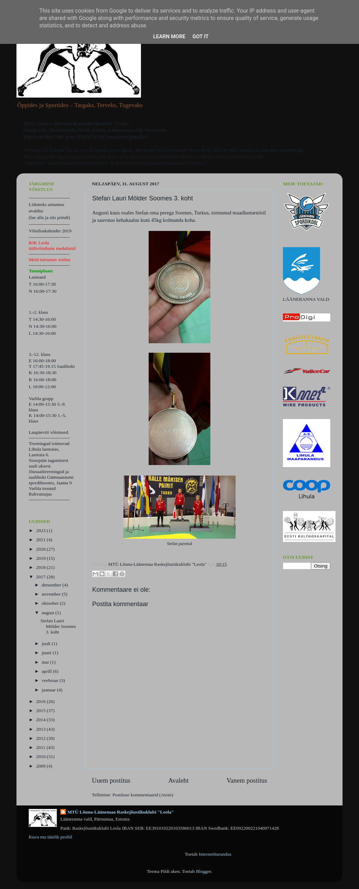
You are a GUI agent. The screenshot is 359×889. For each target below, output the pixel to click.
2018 (41, 567)
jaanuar (49, 689)
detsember (52, 585)
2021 (41, 539)
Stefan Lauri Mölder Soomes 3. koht (58, 626)
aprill (47, 671)
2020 (41, 549)
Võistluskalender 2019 (50, 230)
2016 (41, 701)
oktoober (51, 603)
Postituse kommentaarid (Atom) (143, 794)
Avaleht (178, 780)
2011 (41, 747)
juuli (47, 643)
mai (46, 662)
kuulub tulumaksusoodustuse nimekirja (169, 163)
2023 (41, 530)
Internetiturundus (215, 854)
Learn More (169, 36)
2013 (41, 729)
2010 (41, 756)
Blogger (203, 871)
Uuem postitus (111, 780)
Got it (200, 36)
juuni (47, 652)
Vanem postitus (246, 780)
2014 (41, 719)
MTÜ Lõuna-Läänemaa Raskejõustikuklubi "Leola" (120, 812)
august (48, 612)
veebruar (51, 680)
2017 (41, 576)
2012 (41, 738)
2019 (41, 558)
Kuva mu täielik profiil (50, 837)
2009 (41, 766)
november (52, 594)
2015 (41, 710)
